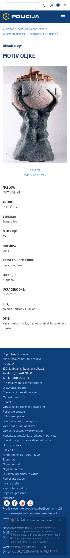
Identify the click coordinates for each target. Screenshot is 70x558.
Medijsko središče (14, 397)
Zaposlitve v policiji (15, 488)
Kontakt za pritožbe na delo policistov (27, 440)
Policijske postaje (14, 411)
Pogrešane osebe (14, 478)
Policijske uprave (13, 416)
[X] (7, 503)
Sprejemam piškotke (28, 550)
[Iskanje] (43, 5)
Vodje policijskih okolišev (19, 426)
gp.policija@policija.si (28, 383)
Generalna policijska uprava (20, 421)
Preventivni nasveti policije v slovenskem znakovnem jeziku (52, 5)
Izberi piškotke (50, 550)
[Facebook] (15, 503)
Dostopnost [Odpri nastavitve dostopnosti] (58, 5)
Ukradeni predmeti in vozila (20, 474)
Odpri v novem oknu (35, 174)
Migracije (8, 498)
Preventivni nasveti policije (20, 392)
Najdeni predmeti (14, 469)
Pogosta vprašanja (14, 493)
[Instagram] (30, 503)
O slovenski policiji (15, 387)
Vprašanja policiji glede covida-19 (24, 406)
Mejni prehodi (12, 464)
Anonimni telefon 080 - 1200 (21, 454)
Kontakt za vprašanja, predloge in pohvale (29, 435)
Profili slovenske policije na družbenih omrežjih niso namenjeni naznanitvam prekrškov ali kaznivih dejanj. (33, 513)
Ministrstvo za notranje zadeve (22, 359)
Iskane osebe (11, 483)
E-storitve (9, 459)
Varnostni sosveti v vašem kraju (23, 430)
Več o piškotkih (40, 542)
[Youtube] (22, 503)
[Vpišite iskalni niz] (23, 5)
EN (64, 5)
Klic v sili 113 (10, 450)
